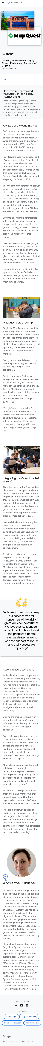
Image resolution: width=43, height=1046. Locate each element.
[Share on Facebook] (21, 1005)
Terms (30, 1041)
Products (13, 1041)
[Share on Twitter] (16, 1005)
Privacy (23, 1041)
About (5, 1041)
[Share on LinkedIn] (26, 1005)
